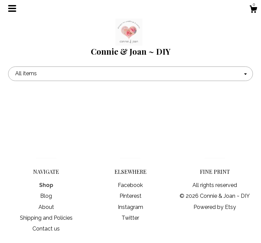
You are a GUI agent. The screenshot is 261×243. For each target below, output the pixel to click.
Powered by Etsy (214, 207)
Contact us (46, 228)
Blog (46, 196)
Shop (46, 185)
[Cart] (253, 10)
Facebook (130, 185)
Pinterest (130, 196)
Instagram (130, 207)
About (46, 207)
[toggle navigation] (12, 8)
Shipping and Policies (46, 218)
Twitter (130, 218)
